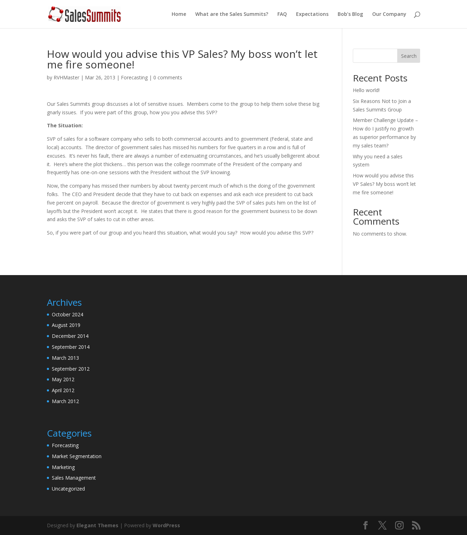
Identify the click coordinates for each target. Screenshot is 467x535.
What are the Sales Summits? (231, 14)
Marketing (63, 467)
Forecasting (134, 77)
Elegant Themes (97, 525)
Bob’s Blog (350, 14)
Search (409, 56)
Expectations (312, 14)
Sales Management (74, 477)
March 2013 (65, 357)
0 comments (167, 77)
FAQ (282, 14)
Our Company (389, 14)
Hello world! (366, 90)
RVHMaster (66, 77)
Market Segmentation (77, 456)
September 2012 (71, 368)
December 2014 (70, 336)
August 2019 (66, 325)
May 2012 (63, 379)
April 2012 (63, 390)
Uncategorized (68, 488)
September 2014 (71, 347)
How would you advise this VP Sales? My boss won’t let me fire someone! (384, 184)
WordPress (166, 525)
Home (179, 14)
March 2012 (65, 401)
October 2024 (67, 314)
